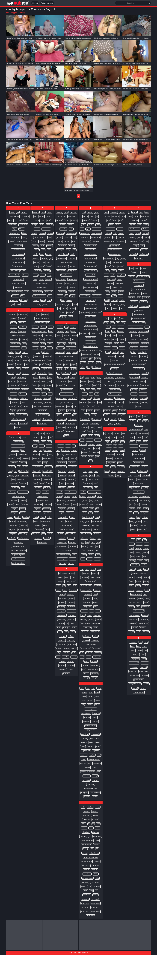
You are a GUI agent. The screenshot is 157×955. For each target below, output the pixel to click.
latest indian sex (87, 517)
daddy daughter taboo (39, 331)
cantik (35, 254)
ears (49, 442)
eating (50, 454)
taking (138, 233)
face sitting (71, 216)
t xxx (141, 212)
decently (49, 385)
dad (38, 314)
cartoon (48, 279)
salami (109, 446)
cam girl (34, 225)
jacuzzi (85, 216)
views (145, 521)
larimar (85, 509)
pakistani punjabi (114, 254)
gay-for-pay (66, 373)
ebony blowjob (47, 471)
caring (36, 275)
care (48, 262)
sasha (118, 475)
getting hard (61, 427)
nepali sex (83, 755)
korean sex (95, 452)
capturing (44, 258)
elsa (43, 534)
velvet (145, 442)
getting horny (72, 427)
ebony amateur (37, 467)
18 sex (24, 233)
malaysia (86, 640)
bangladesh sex (23, 538)
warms (138, 577)
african (12, 415)
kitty (84, 431)
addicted (17, 360)
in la (73, 653)
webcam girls (133, 619)
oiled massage (86, 844)
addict (10, 360)
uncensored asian (139, 314)
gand (66, 339)
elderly (36, 521)
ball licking (21, 479)
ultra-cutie (134, 302)
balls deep (12, 492)
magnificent (87, 607)
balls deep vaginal (18, 496)
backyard (12, 467)
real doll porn (120, 377)
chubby (22, 13)
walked (138, 552)
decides (46, 390)
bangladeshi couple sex (18, 550)
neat (91, 738)
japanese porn (90, 321)
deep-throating (47, 419)
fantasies (72, 287)
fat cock (72, 308)
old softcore (87, 874)
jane (82, 229)
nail (93, 688)
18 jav (14, 229)
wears (139, 602)
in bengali (66, 627)
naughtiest (86, 721)
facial (71, 229)
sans (106, 467)
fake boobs (62, 246)
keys (94, 385)
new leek (95, 780)
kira (98, 406)
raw (122, 344)
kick (88, 390)
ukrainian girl (139, 285)
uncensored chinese (138, 318)
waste (131, 586)
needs (83, 746)
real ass (120, 356)
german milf (73, 398)
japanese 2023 (90, 250)
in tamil (71, 669)
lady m (84, 479)
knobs (97, 436)
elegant (38, 525)
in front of (62, 640)
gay (58, 373)
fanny (59, 287)
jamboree (95, 220)
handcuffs (71, 488)
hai (74, 446)
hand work (69, 483)
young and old (134, 663)
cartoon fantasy (42, 287)
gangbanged (60, 352)
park (107, 292)
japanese (96, 241)
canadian (50, 241)
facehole (62, 225)
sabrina (117, 433)
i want (73, 581)
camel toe (49, 225)
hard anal (69, 521)
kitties (99, 427)
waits (146, 544)
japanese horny (85, 296)
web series (145, 607)
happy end (69, 513)
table (146, 212)
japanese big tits (90, 258)
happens (71, 509)
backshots (14, 463)
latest (96, 513)
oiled (97, 840)
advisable (12, 406)
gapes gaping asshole (66, 356)
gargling (59, 369)
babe (18, 437)
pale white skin (117, 262)
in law (58, 657)
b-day (12, 437)
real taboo (111, 406)
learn (82, 559)
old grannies (86, 865)
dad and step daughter (42, 318)
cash (49, 300)
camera (37, 229)
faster (75, 304)
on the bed (85, 907)
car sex (36, 262)
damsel (49, 339)
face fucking (61, 216)
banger (10, 517)
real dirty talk (109, 377)
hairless (59, 458)
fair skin (67, 241)
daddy (51, 327)
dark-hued (47, 356)
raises (108, 327)
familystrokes (72, 279)
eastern (49, 446)
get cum (61, 411)
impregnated (72, 611)
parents (115, 287)
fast (69, 304)
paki (114, 237)
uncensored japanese (135, 327)
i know (60, 577)
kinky (83, 406)
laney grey (91, 496)
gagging (60, 331)
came (41, 225)
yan (140, 642)
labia (90, 471)
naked (84, 696)
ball (13, 479)
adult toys (12, 381)
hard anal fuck (66, 525)
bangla (12, 521)
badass (25, 467)
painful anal (110, 229)
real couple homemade (114, 373)
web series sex (134, 615)
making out (87, 627)
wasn (146, 581)
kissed (97, 411)
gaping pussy (70, 360)
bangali (22, 509)
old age (84, 853)
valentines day (143, 433)
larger (92, 504)
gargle (66, 364)
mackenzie (84, 577)
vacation (132, 421)
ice (64, 586)
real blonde (114, 360)
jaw (88, 367)
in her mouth (61, 644)
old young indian (87, 878)
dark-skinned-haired (38, 360)
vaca (138, 416)
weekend (146, 632)
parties (122, 300)
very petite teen (134, 488)
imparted (62, 602)
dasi (36, 364)
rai (111, 318)
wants (139, 569)
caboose (36, 212)
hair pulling (65, 450)
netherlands (97, 763)
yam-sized (133, 642)
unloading (143, 390)
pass (121, 308)
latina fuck (86, 525)
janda (98, 225)
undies (133, 352)
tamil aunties (144, 254)
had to (68, 446)
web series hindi (139, 611)
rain (118, 323)
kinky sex (91, 406)
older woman (95, 882)
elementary (39, 529)
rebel (110, 423)
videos (132, 517)
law (99, 538)
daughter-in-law (47, 369)
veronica (144, 467)
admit (18, 369)
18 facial (18, 220)
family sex (72, 266)
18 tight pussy (14, 237)
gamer (58, 335)
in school (62, 665)
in (67, 623)
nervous (83, 763)
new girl (95, 776)
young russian (143, 671)
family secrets (61, 266)
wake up (138, 548)
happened (62, 509)
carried (43, 275)
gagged (73, 327)
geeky (60, 377)
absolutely (22, 327)
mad (92, 577)
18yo (22, 296)
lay (82, 542)
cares (42, 266)
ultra (138, 298)
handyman (71, 500)
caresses (38, 271)
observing (86, 815)
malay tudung (95, 632)
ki (99, 385)
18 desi (10, 220)
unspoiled (144, 402)
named (97, 696)
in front (71, 636)
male (81, 653)
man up (85, 674)
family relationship (66, 262)
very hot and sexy (142, 479)
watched (145, 586)
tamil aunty (138, 258)
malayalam (86, 636)
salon (120, 446)
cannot (36, 250)
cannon (49, 246)
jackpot (90, 212)
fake (73, 241)
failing (60, 241)
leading (84, 546)
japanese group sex (90, 287)
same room (110, 454)
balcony (10, 475)
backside (23, 463)
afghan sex (21, 411)
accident (13, 331)
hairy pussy (62, 471)
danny (43, 348)
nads (81, 688)
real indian (121, 385)
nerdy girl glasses (93, 759)
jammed (90, 225)
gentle (73, 377)
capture (48, 254)
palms (108, 266)
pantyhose (111, 279)
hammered (61, 479)
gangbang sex (71, 348)
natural (97, 705)
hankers (66, 504)
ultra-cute (146, 298)
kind (91, 394)
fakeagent (60, 250)
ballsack (23, 500)
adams (26, 356)
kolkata (89, 448)
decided (38, 390)
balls (23, 488)
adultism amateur (13, 390)
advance (13, 394)
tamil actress (134, 250)
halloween (62, 475)
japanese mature (90, 308)
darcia (50, 348)
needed (97, 742)
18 (18, 212)
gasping (73, 369)
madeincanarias (86, 590)
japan (88, 229)
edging (42, 483)
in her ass (71, 640)
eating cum (36, 458)
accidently (23, 339)
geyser (66, 436)
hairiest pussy (70, 454)
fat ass (65, 308)
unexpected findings (138, 364)
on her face (85, 903)
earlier (44, 437)
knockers (98, 440)
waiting (131, 544)
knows (99, 444)
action (11, 352)
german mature (61, 398)
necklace (83, 742)
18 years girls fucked (18, 283)
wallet (138, 556)
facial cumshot (71, 233)
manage (86, 678)
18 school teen (14, 233)
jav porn (91, 363)
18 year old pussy (18, 262)
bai (15, 471)
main (91, 611)
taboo (136, 216)
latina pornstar (86, 529)
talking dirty (133, 241)
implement (71, 607)
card (43, 262)
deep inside (37, 406)
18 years (25, 275)
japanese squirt (90, 338)
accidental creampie (18, 335)
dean (49, 377)
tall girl (136, 246)
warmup (146, 577)
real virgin (107, 411)
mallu (88, 657)
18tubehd (15, 296)
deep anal (38, 398)
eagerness (36, 437)
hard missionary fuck (63, 555)
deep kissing (47, 406)
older (97, 878)
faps (62, 300)
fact (75, 237)
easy (35, 450)
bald (17, 475)
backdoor (26, 458)
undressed (134, 356)
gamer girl (66, 335)
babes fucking (18, 442)
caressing (47, 271)
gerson (69, 406)
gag (66, 327)
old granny (96, 865)
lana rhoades (88, 488)
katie (87, 377)
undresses (143, 356)
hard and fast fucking (66, 529)
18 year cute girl (22, 241)
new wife (87, 797)
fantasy (60, 296)
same (122, 450)
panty (112, 275)
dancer (50, 344)
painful (118, 225)
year (138, 646)
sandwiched (118, 458)
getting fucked (70, 423)
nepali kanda (86, 751)
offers (91, 828)
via (131, 504)
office (97, 828)
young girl (143, 667)
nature (95, 717)
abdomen (12, 314)
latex (97, 517)
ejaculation (37, 513)
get (76, 406)
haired (74, 450)
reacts (115, 348)
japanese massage (91, 304)
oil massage (97, 836)
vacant (145, 416)
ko (83, 448)
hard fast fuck (62, 542)
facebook (59, 220)
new (98, 772)
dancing (35, 348)
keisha (98, 381)
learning (97, 559)
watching (139, 590)
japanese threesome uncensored (90, 350)
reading (122, 348)
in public (62, 661)
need (91, 742)
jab (84, 212)
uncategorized (144, 306)
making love (96, 623)
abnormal (22, 318)
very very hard (144, 496)
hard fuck (72, 542)
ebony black (36, 471)
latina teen (97, 534)
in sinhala (71, 665)
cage (43, 212)
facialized (68, 237)
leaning (91, 555)
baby (22, 450)
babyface (13, 454)
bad (19, 467)
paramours (119, 283)
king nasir (83, 402)
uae (131, 268)
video (136, 513)
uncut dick (143, 339)
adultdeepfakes (14, 385)
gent (66, 377)
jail (97, 216)
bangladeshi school (18, 559)
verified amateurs (138, 454)
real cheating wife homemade (114, 364)
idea (69, 586)
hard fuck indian (61, 546)
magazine (87, 598)
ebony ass (48, 467)
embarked (38, 538)
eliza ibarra (35, 534)
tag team (132, 225)
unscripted (134, 398)
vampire (139, 437)
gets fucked (72, 419)
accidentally (13, 339)
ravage (114, 339)
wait (144, 540)
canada (41, 241)
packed (122, 212)
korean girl (85, 452)
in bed (59, 627)
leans (98, 555)
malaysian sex (85, 648)
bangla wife (11, 538)
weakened (132, 598)
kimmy (85, 394)
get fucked (70, 411)
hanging (58, 504)
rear (106, 419)
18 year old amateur (18, 250)
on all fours (86, 895)
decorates (36, 394)
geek (74, 373)
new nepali (90, 784)
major (83, 615)
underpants (145, 344)
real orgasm (108, 398)
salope (107, 450)
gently (71, 381)
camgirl (34, 233)
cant (48, 250)
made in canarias (85, 586)
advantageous (13, 398)
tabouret (143, 220)
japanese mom (96, 312)
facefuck (74, 220)
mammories (95, 665)
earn (50, 437)
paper (119, 279)
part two (114, 300)
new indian (86, 780)
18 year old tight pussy (18, 271)
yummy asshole (139, 692)
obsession (86, 819)
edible (49, 483)
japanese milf (84, 312)
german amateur (70, 385)
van (146, 437)
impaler (71, 598)
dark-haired (37, 356)
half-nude (71, 471)
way (145, 594)
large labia (83, 504)
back (18, 458)
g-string (60, 327)
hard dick (71, 538)
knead (90, 431)
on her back (95, 899)
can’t (41, 254)
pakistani (121, 237)
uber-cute (144, 268)
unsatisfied (142, 394)
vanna (132, 442)
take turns (145, 229)
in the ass (66, 674)
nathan (90, 705)
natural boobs (85, 713)
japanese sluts (96, 333)
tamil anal (144, 250)
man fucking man (93, 669)
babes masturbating (18, 446)
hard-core (62, 563)
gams (60, 339)
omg (91, 891)
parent (108, 287)
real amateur (111, 356)
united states (145, 385)
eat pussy (36, 454)
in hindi (58, 648)
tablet (130, 216)
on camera (85, 899)
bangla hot (12, 529)
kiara (82, 390)
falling (68, 250)
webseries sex (143, 623)
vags (146, 429)
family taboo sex (66, 275)
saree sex (121, 471)
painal (111, 225)
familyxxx (59, 283)
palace (123, 258)
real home (118, 381)
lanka (99, 496)
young (144, 659)
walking (145, 552)
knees (97, 431)
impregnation (62, 615)
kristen (91, 457)
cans (43, 250)
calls (43, 220)
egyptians (48, 504)
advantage (22, 394)
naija (87, 688)
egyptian (45, 492)
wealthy (140, 598)
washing (138, 581)
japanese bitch (90, 262)
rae (107, 318)
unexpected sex (139, 369)
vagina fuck (138, 425)
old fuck (97, 861)
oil (89, 836)
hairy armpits (62, 463)
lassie (92, 509)
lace (96, 471)
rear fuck (113, 419)
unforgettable (134, 377)
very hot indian (138, 483)
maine (98, 611)
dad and (44, 314)
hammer (71, 475)
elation (43, 517)
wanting (132, 569)
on (96, 891)
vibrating (144, 504)
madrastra (87, 594)
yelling (133, 650)
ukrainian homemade (138, 289)
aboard (13, 323)
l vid (85, 471)
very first (137, 475)
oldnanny (97, 886)
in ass (72, 623)
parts (122, 304)
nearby (85, 738)
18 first (26, 220)
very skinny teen (139, 492)
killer (99, 390)
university (134, 390)
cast (38, 304)
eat (40, 450)
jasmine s (84, 358)
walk (131, 552)
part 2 (120, 296)
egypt (38, 492)
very (130, 475)
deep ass (47, 398)
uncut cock (134, 339)
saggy (107, 442)
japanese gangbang (90, 279)
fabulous (59, 212)
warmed (143, 573)
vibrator (132, 509)
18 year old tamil (18, 266)
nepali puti (96, 751)
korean (96, 448)
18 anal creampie (13, 216)
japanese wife (86, 354)
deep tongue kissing (42, 415)
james (83, 225)
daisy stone (48, 335)
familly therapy (63, 254)
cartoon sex (48, 292)
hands (74, 496)
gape (68, 352)
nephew (92, 755)
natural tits (96, 713)
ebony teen (37, 479)
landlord (82, 496)
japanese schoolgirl (90, 329)
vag (139, 421)
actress (10, 356)
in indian (74, 648)
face (66, 212)
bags (10, 471)
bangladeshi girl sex (18, 555)
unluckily (134, 394)
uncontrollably (143, 331)
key (89, 385)
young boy (134, 667)
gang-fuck (71, 344)
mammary (85, 665)
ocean (83, 824)
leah (97, 546)
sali (115, 446)
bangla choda (22, 521)
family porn (72, 258)
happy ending (63, 517)
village (133, 529)
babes (25, 437)
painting (108, 233)
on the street (91, 916)
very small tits (132, 496)
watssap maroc (136, 594)
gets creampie (61, 419)
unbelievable (133, 306)
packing (107, 216)
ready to (115, 352)
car (51, 258)
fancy (74, 283)
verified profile (134, 467)
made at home (90, 581)
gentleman (63, 381)
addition (10, 364)
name (90, 696)
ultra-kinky (143, 302)
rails (112, 323)
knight (84, 436)
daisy (40, 335)
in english (63, 636)
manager (94, 678)
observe (94, 811)
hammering (71, 479)
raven (116, 344)
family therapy (60, 279)
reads (108, 352)
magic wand (86, 602)
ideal (74, 586)
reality (115, 411)
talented (145, 233)
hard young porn (12, 13)
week (138, 632)
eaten (43, 454)
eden (35, 483)
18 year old (18, 246)
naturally (87, 717)
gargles (73, 364)
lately (84, 513)
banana (10, 504)
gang (72, 339)
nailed (99, 688)
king (89, 398)
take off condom (134, 229)
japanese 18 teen (90, 246)
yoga (143, 654)
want (146, 561)
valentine (133, 433)
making (98, 619)
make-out (97, 615)
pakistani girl (121, 241)
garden (59, 364)
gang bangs (62, 344)
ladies (92, 475)
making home (85, 623)
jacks (96, 212)
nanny (84, 700)
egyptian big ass (42, 500)
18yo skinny (13, 300)
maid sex (84, 611)
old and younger (86, 861)
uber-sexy (135, 272)
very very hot (133, 500)
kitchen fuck (94, 423)
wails (138, 540)
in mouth (74, 657)
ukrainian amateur (143, 277)
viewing (138, 521)
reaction (107, 348)
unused (138, 406)
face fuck (73, 212)
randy (108, 335)
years (144, 646)
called (48, 216)
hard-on (70, 563)
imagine (62, 594)
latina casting (96, 521)
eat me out (47, 450)
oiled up (85, 849)
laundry (92, 538)
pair (115, 233)
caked (49, 212)
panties (121, 271)
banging (17, 517)
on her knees (95, 903)
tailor (139, 225)
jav (91, 358)
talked (140, 237)
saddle (114, 437)
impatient (71, 602)
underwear (143, 348)
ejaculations (47, 513)
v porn (132, 416)
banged (22, 513)
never (94, 767)
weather (131, 607)
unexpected (143, 360)
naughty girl (85, 734)
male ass (89, 653)
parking (114, 292)
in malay (65, 657)
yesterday (136, 654)
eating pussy (47, 458)
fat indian (70, 312)
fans (65, 287)
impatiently (61, 607)
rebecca (121, 419)
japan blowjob (84, 233)
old (97, 849)
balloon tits (15, 488)
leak (84, 550)
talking (147, 237)
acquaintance (15, 348)
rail (116, 318)
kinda (97, 394)
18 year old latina (18, 258)
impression (61, 619)
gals (67, 331)
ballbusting (23, 483)
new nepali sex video (90, 788)
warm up (135, 573)
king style (92, 402)
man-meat (94, 674)
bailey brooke (23, 471)
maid (95, 607)
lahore (97, 479)
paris (122, 287)
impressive (71, 619)
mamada (94, 661)
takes (131, 233)
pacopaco (115, 216)
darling (50, 360)
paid (108, 220)
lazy (93, 542)
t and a (134, 212)
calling (37, 220)
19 (13, 304)
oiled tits (96, 844)
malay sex (85, 632)
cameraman (46, 229)
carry (49, 275)
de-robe (42, 377)
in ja (59, 653)
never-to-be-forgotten (88, 772)
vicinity (145, 509)
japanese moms (91, 317)
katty (92, 377)
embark (50, 534)
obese (98, 807)
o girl (83, 807)
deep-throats (42, 423)
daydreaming (42, 373)
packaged (114, 212)
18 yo (26, 292)
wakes (146, 548)
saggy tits (115, 442)
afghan (13, 411)
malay (95, 627)
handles (67, 496)
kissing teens (96, 419)
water (147, 590)
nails (90, 692)
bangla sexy (23, 534)
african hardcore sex (18, 419)
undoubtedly (142, 352)
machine (95, 573)
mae (95, 594)
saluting (115, 450)
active (18, 352)
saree (113, 471)
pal (117, 258)
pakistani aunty (109, 241)
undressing (133, 360)
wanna (140, 561)
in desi (73, 632)
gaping (61, 360)
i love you (61, 581)
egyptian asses (42, 496)
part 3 (107, 300)
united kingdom (133, 385)
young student (134, 675)
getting (60, 423)
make (89, 615)
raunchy (107, 339)
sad (107, 437)
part (108, 296)
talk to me (132, 237)
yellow (140, 650)
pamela (120, 266)
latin (81, 521)
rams (107, 331)
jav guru (83, 363)
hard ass (60, 534)
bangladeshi (18, 542)
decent (41, 385)
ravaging (109, 344)
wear (147, 598)
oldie (89, 886)
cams (36, 237)
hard (62, 521)
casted (45, 304)
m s (87, 569)
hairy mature (73, 467)
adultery (24, 385)
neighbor (90, 746)
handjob (59, 492)
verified (142, 450)
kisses (87, 415)
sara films (121, 467)
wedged (131, 632)
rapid (114, 335)
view (131, 521)
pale (108, 262)
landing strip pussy (94, 492)
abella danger (22, 314)
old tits (96, 874)
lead (98, 542)
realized (122, 411)
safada (121, 437)
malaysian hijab (91, 644)
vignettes (134, 525)
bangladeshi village (18, 563)
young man (132, 671)
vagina (145, 421)
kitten (92, 427)
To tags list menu (47, 3)
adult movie (21, 377)
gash (66, 369)
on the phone (95, 911)
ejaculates (46, 509)
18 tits (24, 237)
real (122, 352)
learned (89, 559)
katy (98, 377)
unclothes (133, 331)
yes (146, 650)
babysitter (11, 458)
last (97, 509)
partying (114, 308)
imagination (73, 590)
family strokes (61, 271)
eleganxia (46, 525)
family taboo (72, 271)
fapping (72, 296)
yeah (132, 646)
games (74, 335)
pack (106, 212)
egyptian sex (38, 504)
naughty (95, 721)
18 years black (18, 279)
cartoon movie (37, 292)
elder (49, 517)
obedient (90, 807)
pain (120, 220)
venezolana (133, 446)
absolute (13, 327)
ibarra (58, 586)
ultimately (131, 298)
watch (138, 586)
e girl (36, 433)
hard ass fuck (70, 534)
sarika (111, 475)
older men (85, 882)
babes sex (15, 450)
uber (137, 268)
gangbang (60, 348)
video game (144, 513)
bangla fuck (13, 525)
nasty (83, 705)
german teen (60, 406)
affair (19, 406)
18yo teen (23, 300)
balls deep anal (23, 492)
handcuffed (61, 488)
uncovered (135, 335)
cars (35, 279)
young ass (144, 663)
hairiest (60, 454)
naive (97, 692)
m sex (93, 569)
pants (106, 275)
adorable (25, 369)
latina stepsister (86, 534)
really (114, 415)
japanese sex (84, 333)
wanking (132, 561)
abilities (13, 318)
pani (107, 271)
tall (147, 241)
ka (82, 377)
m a (82, 569)
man (83, 669)
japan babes (96, 229)
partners (115, 304)
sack (123, 433)
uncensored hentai (139, 323)
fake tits (71, 246)
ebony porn (46, 475)
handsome (61, 500)
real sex (120, 402)
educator (47, 488)
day (34, 373)
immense (70, 594)
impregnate (61, 611)
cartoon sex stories (39, 296)
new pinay (84, 792)
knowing (91, 444)
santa (113, 467)
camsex (42, 237)
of (88, 824)
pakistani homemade (114, 250)
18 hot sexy (12, 225)
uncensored (139, 310)
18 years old (18, 287)
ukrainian (132, 277)
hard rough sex (62, 559)
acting (24, 348)
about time (22, 323)
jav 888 (97, 358)
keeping (83, 381)
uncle (147, 327)
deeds (44, 394)
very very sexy (144, 500)
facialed (59, 237)
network (87, 767)
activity (25, 352)
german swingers (66, 402)
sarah (107, 471)
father (71, 317)
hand (61, 483)
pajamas (107, 237)
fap (66, 296)
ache (24, 344)
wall (132, 556)
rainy (123, 323)
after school (23, 423)
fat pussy (63, 317)
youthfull (135, 688)
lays (87, 542)
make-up (83, 619)
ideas (65, 590)
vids (138, 517)
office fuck (95, 832)
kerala (83, 385)
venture (135, 450)
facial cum (60, 233)
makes (91, 619)
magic (95, 598)
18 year (11, 241)
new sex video (95, 792)
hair (58, 450)
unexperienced (134, 373)
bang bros (25, 504)
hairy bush (72, 463)
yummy (143, 688)
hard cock (62, 538)
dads (50, 331)
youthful (146, 684)
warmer (131, 577)
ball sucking (13, 483)
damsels (35, 344)
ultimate (144, 293)
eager (48, 433)
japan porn (84, 237)
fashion (69, 300)
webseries (133, 623)
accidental (22, 331)
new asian (86, 776)
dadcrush (35, 327)
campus (50, 233)
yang (146, 642)
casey (43, 300)
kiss (83, 411)
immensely (62, 598)
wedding (142, 627)
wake (131, 548)
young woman (138, 680)
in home (66, 648)
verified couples (139, 458)
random (120, 331)
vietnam (145, 517)
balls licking (14, 500)
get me (59, 415)
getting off (60, 431)
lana (96, 483)
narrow (97, 700)
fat (59, 308)
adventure (24, 398)
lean (96, 550)
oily (92, 849)
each (42, 433)
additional (19, 364)
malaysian (95, 640)
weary (146, 602)
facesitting (63, 229)
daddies (43, 327)
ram (114, 327)
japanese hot (97, 296)
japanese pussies (90, 325)
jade (92, 216)
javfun (82, 367)
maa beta (86, 573)
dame (35, 339)
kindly (83, 398)
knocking (83, 444)
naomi (90, 700)
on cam (95, 895)
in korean (66, 653)
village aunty (142, 529)
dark (38, 352)
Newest (35, 3)
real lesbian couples (114, 394)
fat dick (62, 312)
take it (146, 225)
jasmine (96, 354)
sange (120, 463)
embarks (47, 538)
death (43, 381)
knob (90, 436)
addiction (26, 360)
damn (42, 339)
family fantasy (61, 258)
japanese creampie (90, 271)
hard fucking (73, 546)
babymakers (23, 454)
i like (66, 577)
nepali (98, 746)
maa (99, 569)
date (41, 364)
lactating (84, 475)
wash (131, 581)
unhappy (144, 377)
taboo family (145, 216)
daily (34, 335)
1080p (12, 212)
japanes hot (86, 241)
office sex (83, 836)
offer (98, 824)
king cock (97, 398)
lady (98, 475)
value (132, 437)
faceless (70, 225)
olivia (85, 891)
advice (23, 402)
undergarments (134, 344)
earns (43, 442)
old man (86, 870)
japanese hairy (90, 292)
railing (106, 323)
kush (97, 457)
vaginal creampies (136, 429)
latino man (84, 538)
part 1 (114, 296)
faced (66, 220)
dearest (36, 381)
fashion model (60, 304)
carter (41, 279)
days (50, 373)
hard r (74, 555)
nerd (99, 755)
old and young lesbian (91, 857)
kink (99, 402)
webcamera (144, 619)
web (138, 607)
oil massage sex (87, 840)
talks (141, 241)
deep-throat (36, 419)
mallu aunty (97, 657)
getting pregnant (71, 431)
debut (34, 385)
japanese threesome (90, 346)
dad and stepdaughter (42, 323)
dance (43, 344)
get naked (67, 415)
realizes (106, 415)
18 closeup (25, 216)
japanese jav (90, 300)
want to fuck (135, 565)
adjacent (10, 369)
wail (133, 540)
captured (35, 258)
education (38, 488)
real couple (114, 369)
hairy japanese (61, 467)
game (73, 331)
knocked (89, 440)
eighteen (37, 509)
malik (82, 657)
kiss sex (89, 411)
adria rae (25, 373)
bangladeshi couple (18, 546)
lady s (90, 479)
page (123, 216)
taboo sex (135, 220)
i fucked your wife (68, 573)
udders (143, 272)
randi (114, 331)
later (90, 513)
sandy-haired (111, 463)
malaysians (96, 648)
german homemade (66, 394)
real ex (110, 381)
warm (146, 569)
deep (50, 394)
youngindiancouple (135, 684)
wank (144, 556)
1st (23, 304)
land (96, 488)
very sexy (145, 488)
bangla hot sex (23, 529)
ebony (45, 463)
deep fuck (48, 402)
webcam (145, 615)
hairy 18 (73, 458)
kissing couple (84, 419)
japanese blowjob (90, 266)
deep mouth (42, 411)
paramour (110, 283)
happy (62, 513)
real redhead (111, 402)
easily (35, 446)
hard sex (72, 559)
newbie (94, 797)
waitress (139, 544)
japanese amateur (90, 254)
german (59, 385)
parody (121, 292)
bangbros (14, 513)
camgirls (42, 233)
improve (61, 623)
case (49, 296)
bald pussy (24, 475)
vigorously (143, 525)
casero (36, 300)
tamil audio (133, 254)
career (36, 266)
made (98, 577)
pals (114, 266)
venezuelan (144, 446)
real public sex (119, 398)
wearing (132, 602)
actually (18, 356)
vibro (139, 509)
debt (49, 381)
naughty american (90, 730)
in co (66, 632)
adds (26, 364)
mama (86, 661)
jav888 (98, 363)
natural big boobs (90, 709)
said (122, 442)
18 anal (24, 212)
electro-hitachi (45, 521)
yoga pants (135, 659)
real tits (119, 406)
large (96, 500)
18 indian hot (23, 225)
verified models (139, 463)
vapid (139, 442)
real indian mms (115, 390)
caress (49, 266)
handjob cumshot (70, 492)
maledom (98, 653)
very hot (131, 479)
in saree (70, 661)
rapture (121, 335)
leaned (83, 555)
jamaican (86, 220)
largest (98, 504)
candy (42, 246)
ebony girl (37, 475)
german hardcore (66, 390)
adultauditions (22, 381)
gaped (75, 352)
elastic (36, 517)
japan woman (95, 237)
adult (13, 377)
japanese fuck (90, 275)
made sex (97, 586)
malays (95, 636)
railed (122, 318)
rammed (120, 327)
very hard (146, 475)
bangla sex (12, 534)
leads (91, 546)
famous (67, 283)
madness (97, 590)
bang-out (14, 509)
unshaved (143, 398)
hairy (66, 458)
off (93, 824)
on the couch (95, 907)
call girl (41, 216)
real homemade (110, 385)
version (133, 471)
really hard (121, 415)
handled (59, 496)
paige (114, 220)
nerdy (83, 759)
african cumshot (22, 415)
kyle (90, 461)
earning (36, 442)
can (49, 237)
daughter (36, 369)
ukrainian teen (134, 293)
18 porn (21, 229)
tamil (142, 246)
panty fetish (121, 275)
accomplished (15, 344)
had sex (60, 446)
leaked (90, 550)
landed (83, 492)
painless (119, 229)
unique (142, 381)
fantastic (71, 292)
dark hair (45, 352)
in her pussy (72, 644)
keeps (91, 381)
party (107, 308)
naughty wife (96, 734)
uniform (135, 381)
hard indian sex (66, 550)
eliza (47, 529)
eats (39, 463)
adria (18, 373)
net (89, 763)
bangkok (26, 517)
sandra (109, 458)
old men (94, 870)
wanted (144, 565)
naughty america (90, 726)
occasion (95, 819)
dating (48, 364)
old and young (94, 853)
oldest (83, 886)
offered (84, 828)
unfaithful (145, 373)
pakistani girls (114, 246)
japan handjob (96, 233)
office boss (86, 832)
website (134, 627)
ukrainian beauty (138, 281)
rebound (117, 423)
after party (13, 423)
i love (72, 577)
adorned (11, 373)
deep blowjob (38, 402)
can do (34, 241)
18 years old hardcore (15, 292)
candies (35, 246)
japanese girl (90, 283)
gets (74, 415)
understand (134, 348)
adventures (14, 402)
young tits (145, 675)
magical (95, 602)
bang (17, 504)
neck (96, 738)
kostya (84, 457)
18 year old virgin (14, 275)
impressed (72, 615)
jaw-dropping (96, 367)
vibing (137, 504)
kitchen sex (84, 427)
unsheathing (134, 402)
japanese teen (90, 342)
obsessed (95, 815)
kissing (94, 415)
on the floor (85, 911)
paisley (121, 233)
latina (87, 521)
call (35, 216)
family (72, 254)
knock (82, 440)
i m (68, 581)
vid (130, 513)
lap (91, 500)
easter (42, 446)
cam (48, 220)
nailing (84, 692)
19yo (18, 304)
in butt (74, 627)
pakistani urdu (108, 258)
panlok (114, 271)
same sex (120, 454)
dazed (35, 377)
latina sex (97, 529)
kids (93, 390)
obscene (86, 811)
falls (74, 250)
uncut (143, 335)
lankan (85, 500)
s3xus (110, 433)
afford (25, 406)
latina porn (95, 525)
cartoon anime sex (42, 283)
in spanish (62, 669)
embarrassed (42, 542)
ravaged (122, 339)
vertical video (142, 471)
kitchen (85, 423)
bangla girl (23, 525)
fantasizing (62, 292)
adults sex (25, 390)
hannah (74, 504)
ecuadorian (47, 479)
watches (131, 590)
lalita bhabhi (88, 483)
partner (107, 304)
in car (60, 632)
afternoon (18, 427)
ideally (58, 590)
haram (72, 517)
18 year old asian (18, 254)
